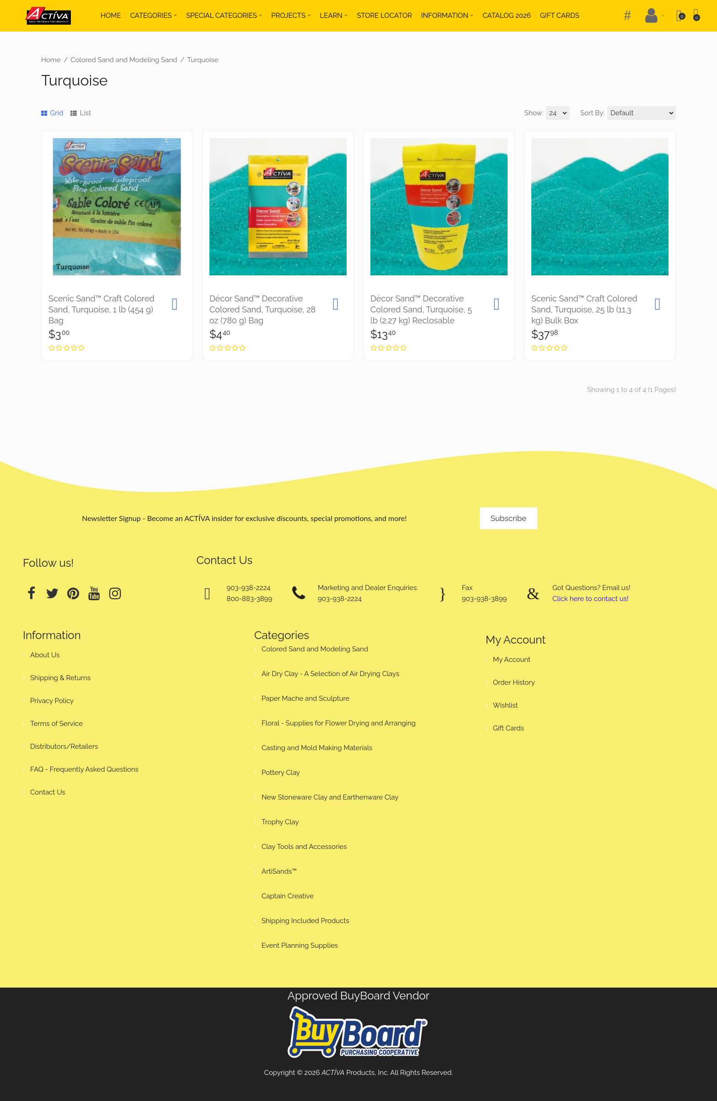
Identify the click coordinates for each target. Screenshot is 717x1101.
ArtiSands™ (279, 871)
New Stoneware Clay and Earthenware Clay (330, 797)
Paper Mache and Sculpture (305, 698)
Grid (52, 113)
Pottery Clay (281, 772)
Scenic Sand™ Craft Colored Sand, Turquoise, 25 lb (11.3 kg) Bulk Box (584, 309)
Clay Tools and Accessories (304, 847)
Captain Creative (288, 896)
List (80, 113)
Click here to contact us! (590, 599)
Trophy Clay (280, 822)
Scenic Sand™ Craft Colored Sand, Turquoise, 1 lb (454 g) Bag (101, 309)
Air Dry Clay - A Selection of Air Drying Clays (330, 674)
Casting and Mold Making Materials (317, 748)
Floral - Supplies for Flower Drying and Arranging (339, 723)
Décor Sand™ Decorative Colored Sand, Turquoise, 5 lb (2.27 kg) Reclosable (421, 309)
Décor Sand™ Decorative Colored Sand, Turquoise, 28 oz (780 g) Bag (262, 309)
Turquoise (202, 60)
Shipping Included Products (305, 921)
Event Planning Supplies (300, 945)
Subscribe (509, 518)
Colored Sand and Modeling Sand (123, 60)
